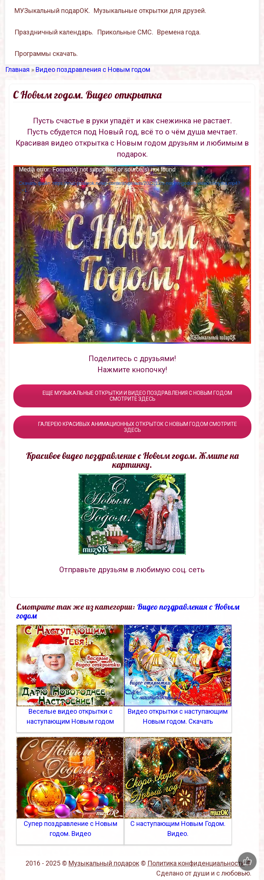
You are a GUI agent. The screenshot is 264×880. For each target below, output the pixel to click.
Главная (17, 69)
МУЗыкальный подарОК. (52, 10)
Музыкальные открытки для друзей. (150, 10)
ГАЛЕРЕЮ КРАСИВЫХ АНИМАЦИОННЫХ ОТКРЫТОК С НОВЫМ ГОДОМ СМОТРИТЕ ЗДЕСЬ (132, 427)
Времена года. (179, 32)
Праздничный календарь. (53, 32)
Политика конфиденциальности (196, 863)
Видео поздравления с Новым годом (93, 69)
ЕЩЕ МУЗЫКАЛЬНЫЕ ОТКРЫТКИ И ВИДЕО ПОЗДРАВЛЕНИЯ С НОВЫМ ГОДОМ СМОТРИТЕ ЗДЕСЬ (132, 396)
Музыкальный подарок (103, 863)
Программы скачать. (46, 53)
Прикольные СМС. (125, 32)
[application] (132, 254)
